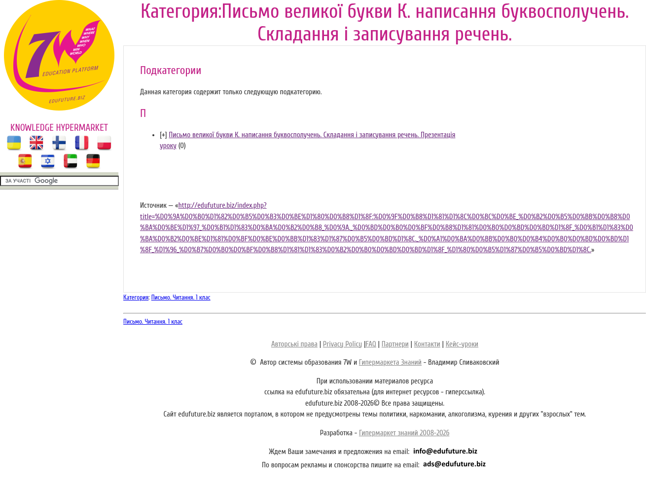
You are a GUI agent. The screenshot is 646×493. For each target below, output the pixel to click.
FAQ (370, 344)
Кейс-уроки (462, 344)
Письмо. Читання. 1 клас (181, 297)
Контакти (427, 344)
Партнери (395, 344)
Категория (135, 297)
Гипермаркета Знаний (390, 362)
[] (163, 135)
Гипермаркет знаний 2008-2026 (404, 433)
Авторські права (294, 344)
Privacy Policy (342, 344)
